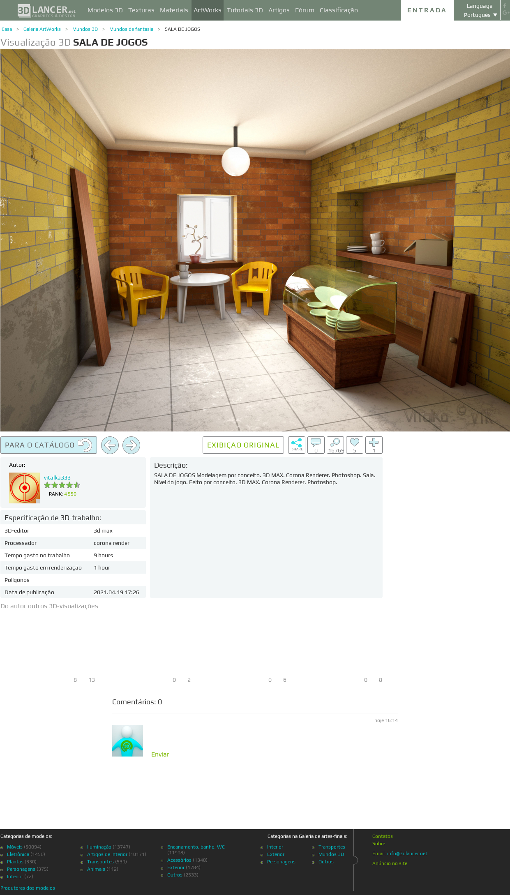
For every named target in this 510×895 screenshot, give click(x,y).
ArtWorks (208, 10)
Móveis (15, 847)
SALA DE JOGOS (182, 29)
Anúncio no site (389, 863)
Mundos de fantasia (131, 29)
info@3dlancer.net (407, 853)
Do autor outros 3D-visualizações (49, 606)
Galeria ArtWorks (42, 29)
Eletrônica (18, 854)
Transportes (100, 862)
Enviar (160, 754)
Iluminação (99, 847)
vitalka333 (57, 477)
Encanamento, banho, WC (196, 847)
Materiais (174, 10)
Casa (7, 29)
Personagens (21, 869)
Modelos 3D (105, 10)
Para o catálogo (48, 445)
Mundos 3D (85, 29)
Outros (174, 875)
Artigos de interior (107, 854)
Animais (96, 869)
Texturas (141, 10)
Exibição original (243, 445)
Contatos (382, 836)
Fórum (304, 10)
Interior (15, 876)
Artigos (279, 10)
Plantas (15, 862)
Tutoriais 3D (245, 10)
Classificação (339, 10)
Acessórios (179, 860)
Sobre (378, 844)
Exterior (176, 867)
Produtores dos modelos (27, 888)
